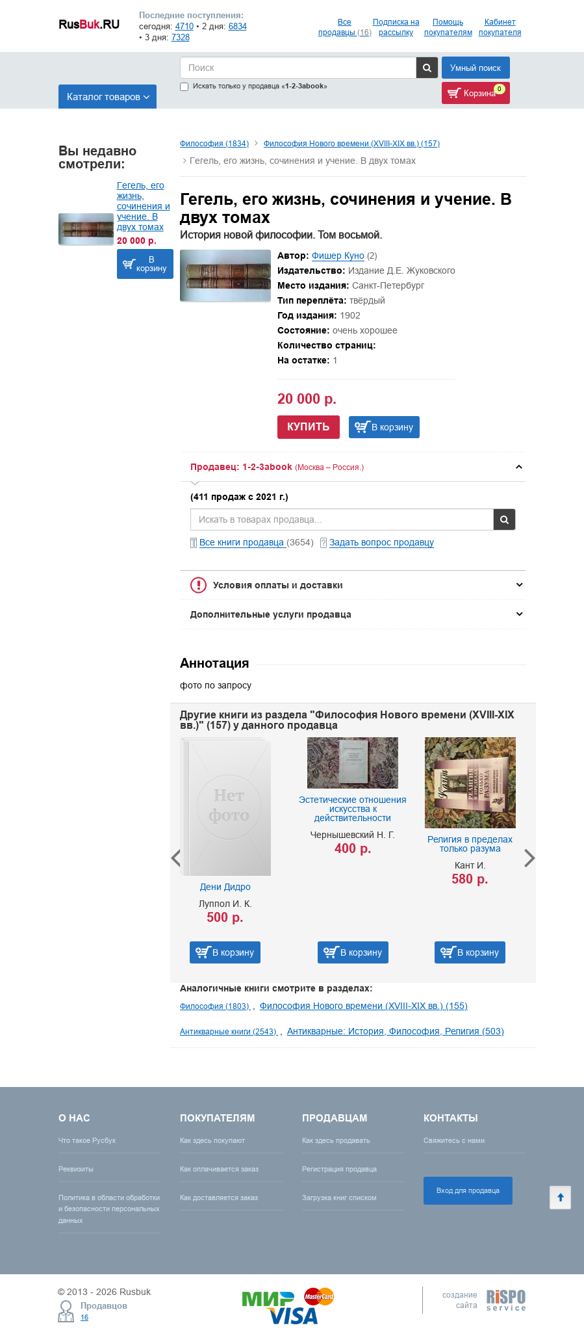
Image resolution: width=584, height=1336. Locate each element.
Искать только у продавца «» (253, 86)
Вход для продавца (468, 1190)
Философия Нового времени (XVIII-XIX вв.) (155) (364, 1006)
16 (84, 1317)
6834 (238, 26)
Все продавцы (345, 27)
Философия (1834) (214, 143)
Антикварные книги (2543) (229, 1031)
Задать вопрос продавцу (381, 542)
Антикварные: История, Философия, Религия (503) (395, 1031)
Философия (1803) (215, 1006)
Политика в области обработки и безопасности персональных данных (109, 1208)
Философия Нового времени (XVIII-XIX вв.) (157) (352, 143)
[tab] (353, 466)
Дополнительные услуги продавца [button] (270, 614)
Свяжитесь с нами (454, 1140)
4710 (184, 26)
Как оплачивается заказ (219, 1168)
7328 (180, 37)
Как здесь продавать (336, 1140)
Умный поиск (475, 67)
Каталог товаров (108, 96)
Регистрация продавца (339, 1168)
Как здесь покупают (212, 1140)
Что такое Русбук (87, 1140)
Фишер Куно (338, 255)
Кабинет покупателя (500, 27)
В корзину (151, 263)
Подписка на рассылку (396, 27)
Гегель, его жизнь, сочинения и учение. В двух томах (143, 206)
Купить (308, 427)
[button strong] (353, 466)
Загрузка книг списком (339, 1197)
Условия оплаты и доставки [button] (278, 585)
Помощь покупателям (448, 27)
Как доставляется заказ (219, 1197)
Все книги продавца (242, 542)
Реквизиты (76, 1168)
